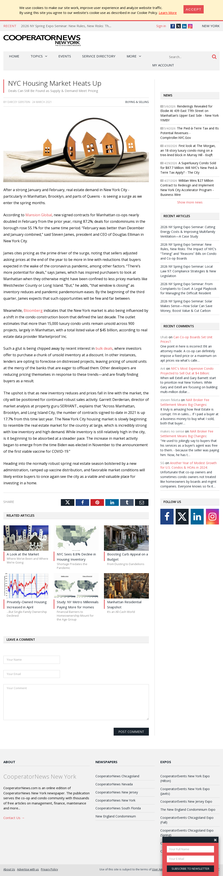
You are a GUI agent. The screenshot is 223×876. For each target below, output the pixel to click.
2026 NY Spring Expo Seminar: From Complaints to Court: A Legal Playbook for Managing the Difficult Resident (188, 288)
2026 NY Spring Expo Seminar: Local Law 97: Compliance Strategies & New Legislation (188, 271)
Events (64, 56)
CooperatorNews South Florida (118, 808)
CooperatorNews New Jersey (116, 792)
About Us (9, 869)
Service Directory (98, 56)
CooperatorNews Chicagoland (117, 776)
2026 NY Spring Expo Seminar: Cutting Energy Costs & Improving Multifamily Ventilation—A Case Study (187, 231)
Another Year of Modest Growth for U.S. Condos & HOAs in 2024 (188, 465)
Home (14, 56)
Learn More (168, 12)
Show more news (190, 202)
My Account (163, 65)
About (9, 762)
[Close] (193, 9)
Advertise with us (28, 869)
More (132, 56)
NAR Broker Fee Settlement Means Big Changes (184, 402)
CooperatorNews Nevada (114, 784)
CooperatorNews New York (115, 800)
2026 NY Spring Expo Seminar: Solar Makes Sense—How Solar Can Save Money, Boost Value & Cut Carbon (186, 306)
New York (211, 26)
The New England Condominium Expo (187, 809)
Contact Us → (14, 817)
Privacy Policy (49, 869)
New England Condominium (115, 816)
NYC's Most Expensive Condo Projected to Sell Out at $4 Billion (187, 370)
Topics (37, 56)
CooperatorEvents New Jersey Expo (186, 801)
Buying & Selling (137, 102)
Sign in (161, 26)
